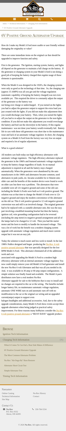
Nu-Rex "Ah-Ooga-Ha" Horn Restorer (19, 360)
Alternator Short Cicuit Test (15, 365)
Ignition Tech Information (15, 334)
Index (5, 24)
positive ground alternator (12, 247)
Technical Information (17, 24)
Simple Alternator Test (13, 371)
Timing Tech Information (15, 376)
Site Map (5, 399)
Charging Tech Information (37, 24)
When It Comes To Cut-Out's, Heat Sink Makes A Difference (28, 345)
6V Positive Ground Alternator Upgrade (18, 28)
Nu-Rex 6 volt (52, 244)
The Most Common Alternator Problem (20, 355)
